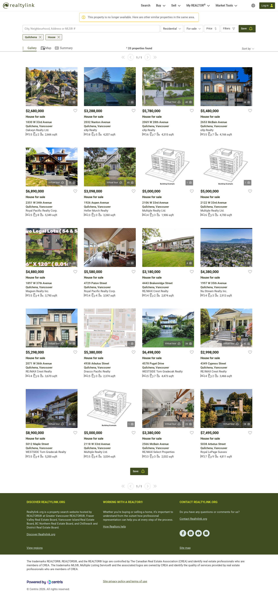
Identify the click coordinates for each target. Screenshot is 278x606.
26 (72, 343)
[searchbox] (89, 29)
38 (247, 102)
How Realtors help (114, 526)
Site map (185, 548)
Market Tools (224, 5)
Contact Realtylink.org (193, 518)
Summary (66, 48)
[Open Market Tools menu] (235, 5)
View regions (35, 548)
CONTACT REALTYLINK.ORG (199, 502)
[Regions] (253, 5)
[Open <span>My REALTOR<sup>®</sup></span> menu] (208, 5)
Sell (173, 5)
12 (72, 102)
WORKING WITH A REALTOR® (123, 502)
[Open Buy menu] (164, 5)
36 (72, 263)
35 (72, 182)
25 (188, 424)
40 (188, 102)
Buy (158, 5)
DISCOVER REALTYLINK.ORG (46, 502)
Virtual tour (173, 102)
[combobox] (91, 28)
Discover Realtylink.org (41, 534)
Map (48, 48)
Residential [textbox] (170, 28)
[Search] (145, 5)
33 (130, 263)
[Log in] (267, 5)
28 (247, 424)
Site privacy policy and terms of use (125, 581)
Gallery (32, 48)
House (51, 37)
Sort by (246, 48)
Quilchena (31, 37)
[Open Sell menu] (179, 5)
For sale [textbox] (192, 28)
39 (188, 343)
